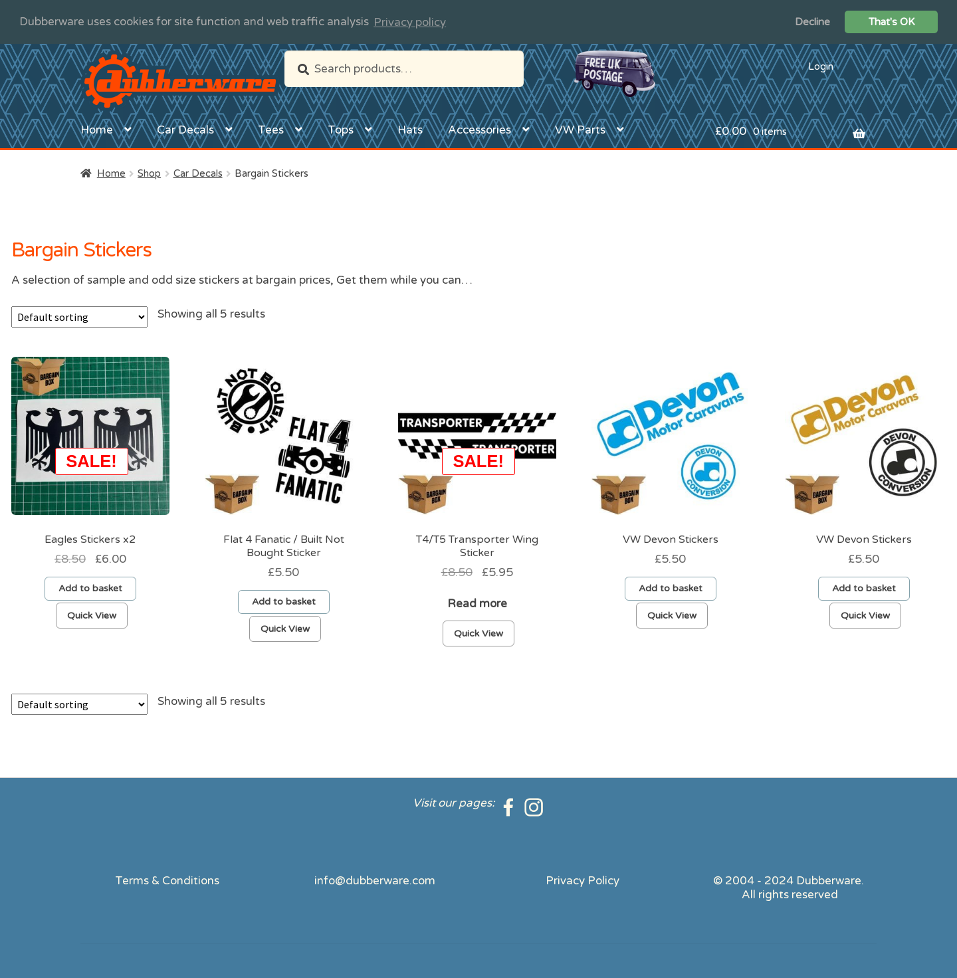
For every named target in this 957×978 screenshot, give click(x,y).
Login (820, 66)
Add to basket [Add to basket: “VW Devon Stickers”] (670, 588)
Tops (341, 129)
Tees (271, 129)
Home (96, 129)
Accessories (479, 129)
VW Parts (580, 129)
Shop (149, 173)
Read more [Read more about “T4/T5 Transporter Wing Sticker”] (477, 604)
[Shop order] (79, 317)
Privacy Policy (582, 881)
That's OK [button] (891, 22)
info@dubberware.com (374, 881)
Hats (410, 129)
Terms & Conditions (167, 881)
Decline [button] (812, 22)
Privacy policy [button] (409, 22)
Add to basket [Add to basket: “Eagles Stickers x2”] (90, 588)
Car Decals (185, 129)
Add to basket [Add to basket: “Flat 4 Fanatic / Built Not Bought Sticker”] (284, 601)
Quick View (91, 615)
